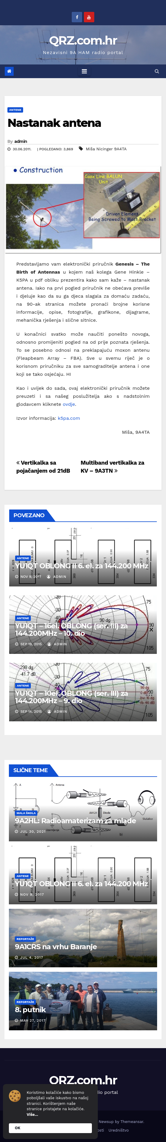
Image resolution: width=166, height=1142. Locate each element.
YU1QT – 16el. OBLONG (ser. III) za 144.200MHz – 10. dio (71, 630)
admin (20, 141)
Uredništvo (118, 1130)
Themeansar (131, 1121)
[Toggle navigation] (84, 71)
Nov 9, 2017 (32, 894)
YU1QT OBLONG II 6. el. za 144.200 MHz (81, 565)
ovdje (69, 404)
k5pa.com (69, 418)
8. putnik (30, 1009)
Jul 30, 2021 (33, 831)
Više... (32, 1114)
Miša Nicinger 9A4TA (106, 148)
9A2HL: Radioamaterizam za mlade (75, 820)
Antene (15, 109)
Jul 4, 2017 (31, 957)
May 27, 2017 (33, 1020)
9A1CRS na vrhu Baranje (56, 946)
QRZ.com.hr (83, 40)
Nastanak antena (54, 123)
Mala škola (26, 813)
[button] (157, 71)
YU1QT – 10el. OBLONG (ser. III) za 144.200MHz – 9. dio (71, 697)
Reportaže (25, 939)
